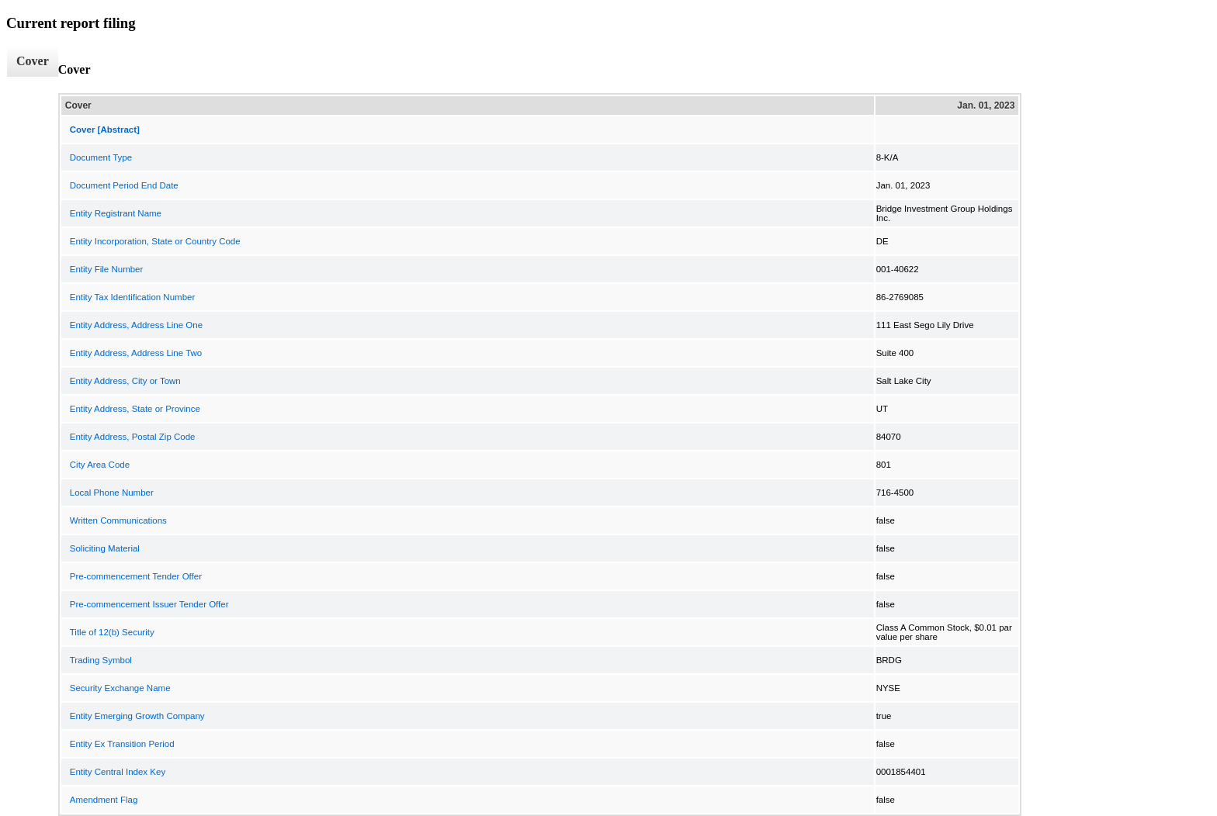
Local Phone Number (112, 492)
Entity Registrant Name (115, 213)
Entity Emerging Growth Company (137, 716)
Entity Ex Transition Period (122, 744)
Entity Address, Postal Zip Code (133, 436)
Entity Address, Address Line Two (136, 353)
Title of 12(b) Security (112, 632)
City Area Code (100, 464)
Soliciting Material (105, 548)
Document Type (101, 157)
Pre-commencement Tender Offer (136, 576)
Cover (32, 60)
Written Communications (118, 520)
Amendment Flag (104, 799)
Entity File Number (107, 269)
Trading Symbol (101, 660)
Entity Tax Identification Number (133, 297)
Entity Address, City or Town (125, 381)
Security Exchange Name (120, 688)
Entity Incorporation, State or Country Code (155, 241)
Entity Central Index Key (117, 771)
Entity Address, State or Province (135, 408)
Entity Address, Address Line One (136, 325)
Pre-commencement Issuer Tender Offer (149, 604)
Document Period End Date (124, 185)
